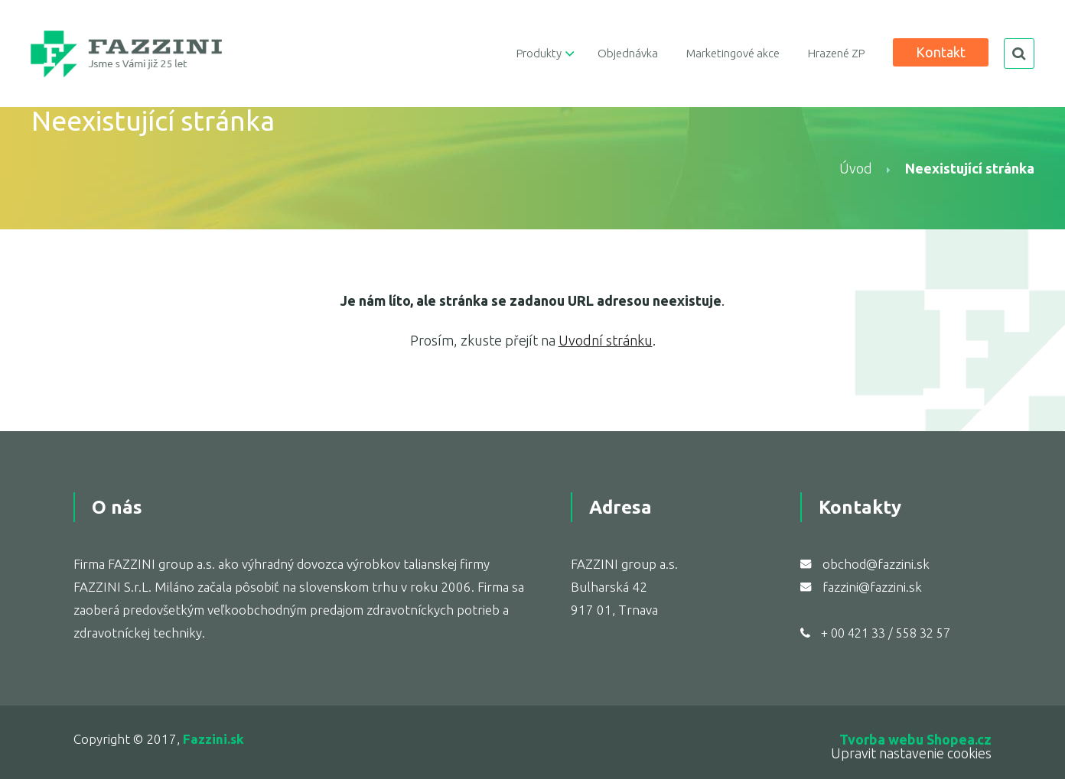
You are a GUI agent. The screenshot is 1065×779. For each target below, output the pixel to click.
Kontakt (941, 52)
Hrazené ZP (836, 53)
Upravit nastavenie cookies (911, 753)
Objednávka (628, 53)
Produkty (539, 53)
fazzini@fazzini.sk (872, 586)
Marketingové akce (733, 53)
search (1019, 53)
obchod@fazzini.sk (876, 564)
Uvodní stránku (606, 340)
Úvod (855, 168)
